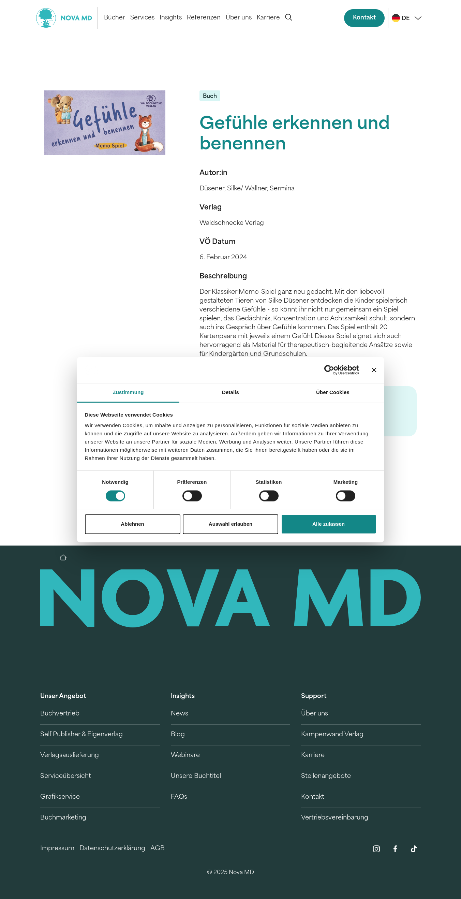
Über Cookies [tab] (333, 392)
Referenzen (204, 18)
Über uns (239, 18)
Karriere (268, 18)
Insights (171, 18)
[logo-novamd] (67, 18)
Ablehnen (132, 524)
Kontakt (364, 18)
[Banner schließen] (374, 369)
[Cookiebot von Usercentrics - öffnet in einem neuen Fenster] (329, 370)
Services (142, 18)
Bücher (114, 18)
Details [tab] (230, 392)
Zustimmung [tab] (128, 392)
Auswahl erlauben (230, 524)
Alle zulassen (328, 524)
